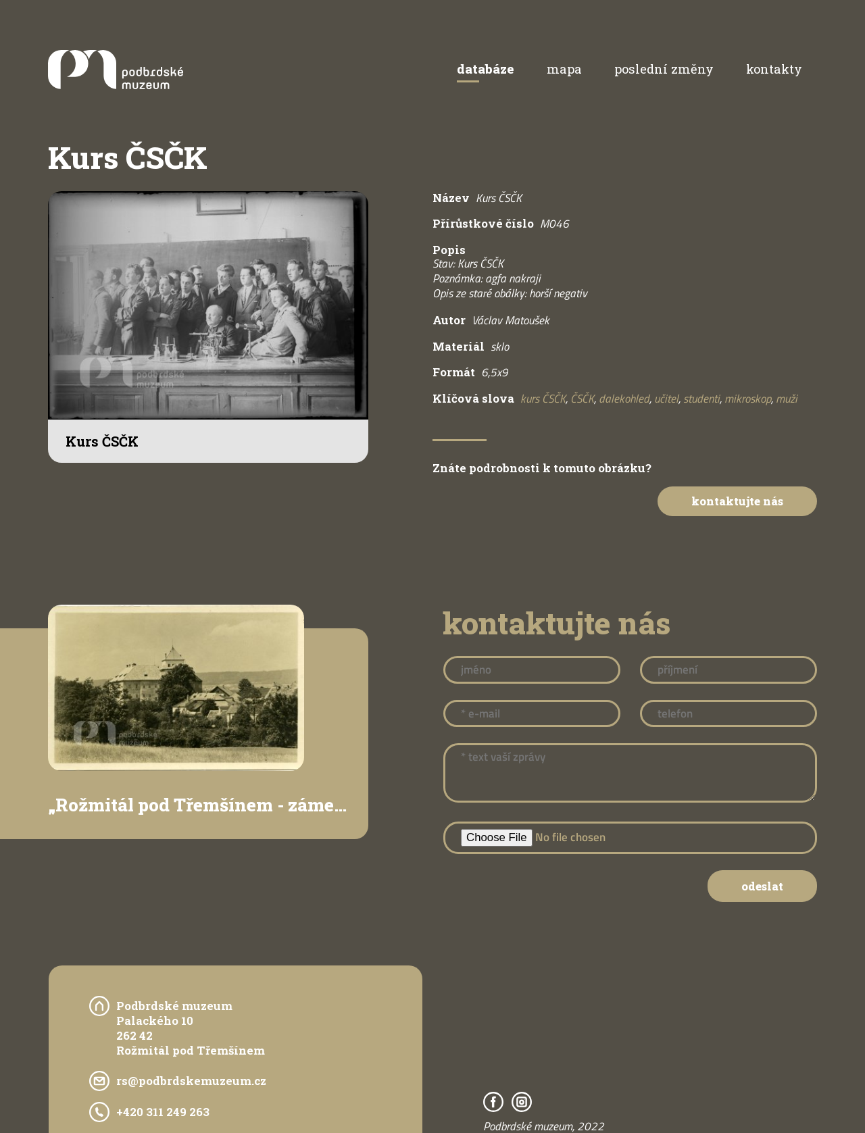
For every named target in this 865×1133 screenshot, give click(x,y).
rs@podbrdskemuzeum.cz (191, 1080)
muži (786, 398)
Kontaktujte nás (737, 501)
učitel (666, 398)
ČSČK (582, 398)
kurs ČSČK (543, 398)
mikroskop (747, 398)
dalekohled (624, 398)
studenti (701, 398)
